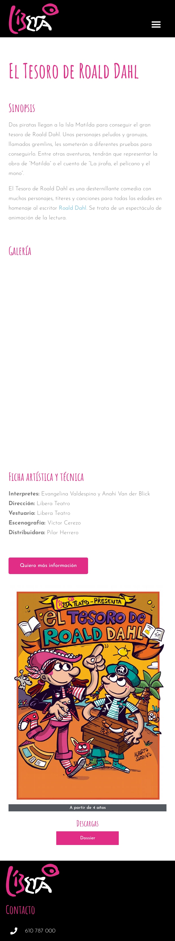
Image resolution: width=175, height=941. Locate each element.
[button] (156, 24)
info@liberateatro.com (52, 874)
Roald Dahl (72, 208)
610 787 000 (40, 857)
